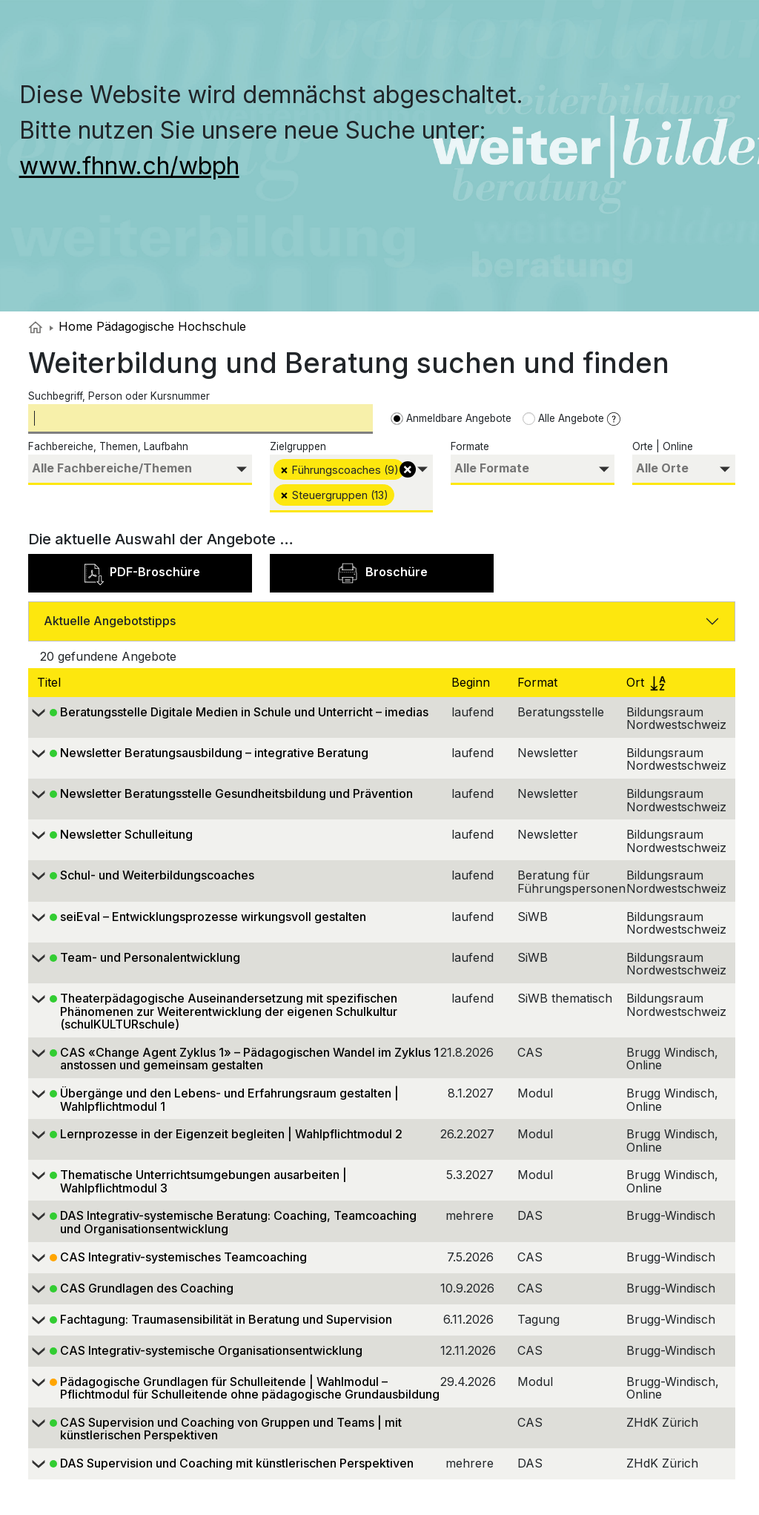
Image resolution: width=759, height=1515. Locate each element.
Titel (50, 682)
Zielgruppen (298, 446)
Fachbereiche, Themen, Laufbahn (108, 446)
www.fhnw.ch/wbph (129, 165)
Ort (646, 682)
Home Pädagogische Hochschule (148, 326)
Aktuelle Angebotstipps (110, 620)
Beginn (472, 682)
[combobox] (140, 470)
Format (539, 682)
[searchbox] (140, 468)
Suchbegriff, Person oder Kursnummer (119, 396)
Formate (470, 446)
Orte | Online (662, 446)
